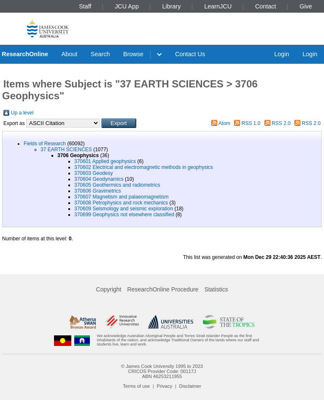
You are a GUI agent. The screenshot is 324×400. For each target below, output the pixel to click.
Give (306, 6)
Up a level (22, 113)
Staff (85, 6)
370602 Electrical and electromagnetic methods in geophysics (143, 167)
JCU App (127, 6)
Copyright (109, 289)
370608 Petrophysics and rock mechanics (121, 203)
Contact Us (190, 54)
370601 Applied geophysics (105, 161)
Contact (265, 6)
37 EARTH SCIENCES (66, 149)
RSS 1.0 (251, 123)
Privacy (165, 386)
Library (171, 6)
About (70, 54)
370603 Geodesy (93, 173)
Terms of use (136, 386)
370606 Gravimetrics (97, 191)
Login (281, 54)
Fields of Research (45, 144)
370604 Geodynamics (99, 179)
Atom (224, 123)
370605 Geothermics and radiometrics (117, 185)
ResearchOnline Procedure (163, 289)
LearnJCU (218, 6)
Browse (133, 54)
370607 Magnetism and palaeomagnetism (121, 197)
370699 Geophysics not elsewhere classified (124, 215)
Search (100, 54)
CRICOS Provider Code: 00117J (162, 371)
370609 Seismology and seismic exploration (123, 209)
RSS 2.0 (281, 123)
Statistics (216, 289)
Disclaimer (190, 386)
